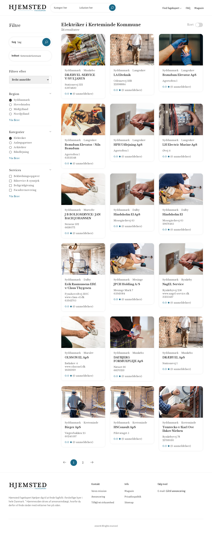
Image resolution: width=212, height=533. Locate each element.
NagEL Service (173, 284)
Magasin (199, 8)
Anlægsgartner (23, 142)
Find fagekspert (172, 8)
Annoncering (98, 496)
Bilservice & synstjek (24, 180)
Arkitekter (20, 147)
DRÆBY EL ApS (173, 357)
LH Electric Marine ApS (179, 144)
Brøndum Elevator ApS (179, 75)
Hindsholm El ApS (127, 214)
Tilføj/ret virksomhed (102, 502)
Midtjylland (21, 109)
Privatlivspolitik (133, 496)
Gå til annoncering (175, 491)
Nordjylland (21, 113)
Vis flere (14, 120)
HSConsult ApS (125, 427)
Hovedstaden (22, 104)
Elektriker (20, 138)
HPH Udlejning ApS (128, 144)
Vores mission (98, 491)
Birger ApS (73, 427)
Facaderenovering (23, 190)
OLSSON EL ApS (77, 357)
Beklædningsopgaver (25, 176)
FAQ (188, 8)
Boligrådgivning (22, 185)
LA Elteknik (122, 75)
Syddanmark (22, 99)
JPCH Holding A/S (127, 284)
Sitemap (129, 502)
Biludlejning (21, 151)
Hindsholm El (172, 214)
